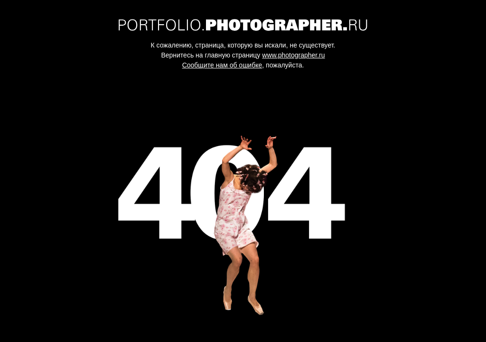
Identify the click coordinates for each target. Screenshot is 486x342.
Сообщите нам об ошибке (222, 65)
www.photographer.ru (293, 55)
